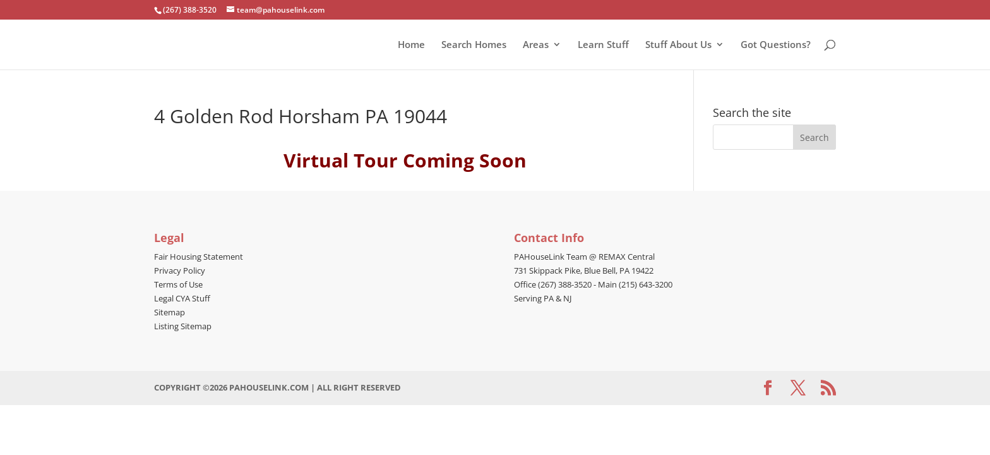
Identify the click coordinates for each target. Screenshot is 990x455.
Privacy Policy (179, 270)
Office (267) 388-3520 (553, 284)
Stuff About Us (678, 45)
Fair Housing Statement (198, 256)
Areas (536, 45)
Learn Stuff (603, 45)
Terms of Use (178, 284)
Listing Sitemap (183, 326)
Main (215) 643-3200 (635, 284)
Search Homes (473, 45)
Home (411, 45)
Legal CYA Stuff (182, 298)
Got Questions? (776, 45)
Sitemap (169, 312)
